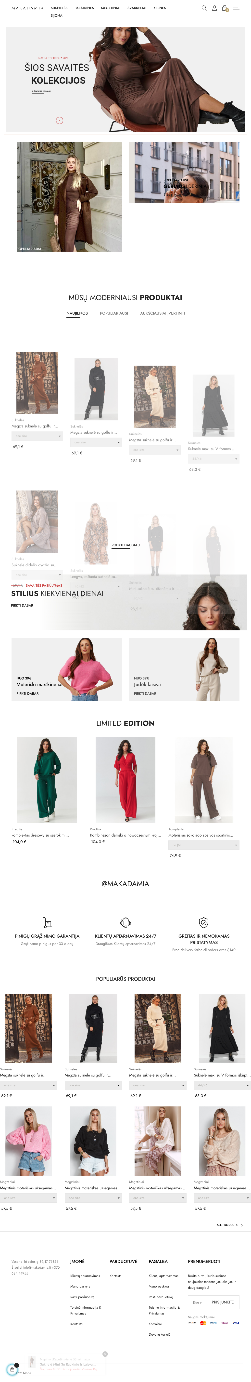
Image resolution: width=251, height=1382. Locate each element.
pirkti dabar (27, 264)
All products (230, 1225)
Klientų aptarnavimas (85, 1275)
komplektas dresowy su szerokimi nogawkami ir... (38, 835)
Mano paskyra (80, 1286)
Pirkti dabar (22, 605)
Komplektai (176, 829)
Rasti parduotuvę (82, 1296)
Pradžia (17, 829)
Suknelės (18, 499)
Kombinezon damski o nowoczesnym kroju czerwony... (125, 835)
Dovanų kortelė (159, 1334)
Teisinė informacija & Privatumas (85, 1310)
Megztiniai (7, 1181)
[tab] (77, 313)
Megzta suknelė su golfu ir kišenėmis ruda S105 (33, 505)
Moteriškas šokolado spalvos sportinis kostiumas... (199, 835)
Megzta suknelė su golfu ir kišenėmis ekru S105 (150, 1075)
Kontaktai (76, 1323)
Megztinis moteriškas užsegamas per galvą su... (26, 1188)
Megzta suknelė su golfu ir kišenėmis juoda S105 (86, 1075)
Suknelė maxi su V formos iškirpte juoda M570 (221, 1075)
